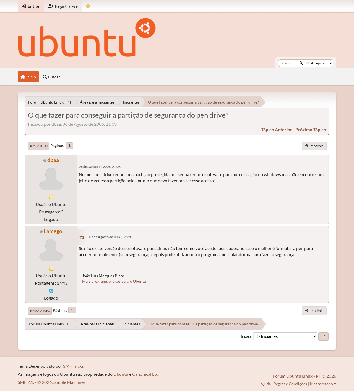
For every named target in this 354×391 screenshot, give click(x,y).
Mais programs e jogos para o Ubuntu (114, 281)
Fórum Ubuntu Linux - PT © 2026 (304, 376)
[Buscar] (301, 63)
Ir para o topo (39, 310)
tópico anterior (276, 129)
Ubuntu (120, 374)
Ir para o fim (38, 146)
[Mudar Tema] (88, 6)
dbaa (53, 160)
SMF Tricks (73, 366)
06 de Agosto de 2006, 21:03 (100, 166)
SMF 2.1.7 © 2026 (35, 382)
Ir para (246, 336)
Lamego (53, 231)
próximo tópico (310, 129)
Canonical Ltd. (145, 374)
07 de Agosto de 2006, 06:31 (110, 237)
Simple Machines (69, 382)
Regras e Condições (290, 383)
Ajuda (266, 383)
